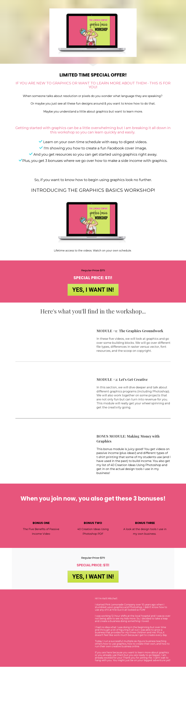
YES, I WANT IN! (93, 289)
